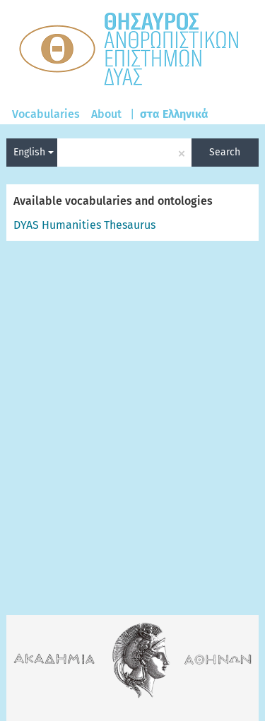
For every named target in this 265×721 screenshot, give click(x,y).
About (106, 114)
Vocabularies (46, 114)
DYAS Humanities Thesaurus (84, 225)
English (33, 152)
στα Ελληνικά (174, 114)
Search (224, 152)
